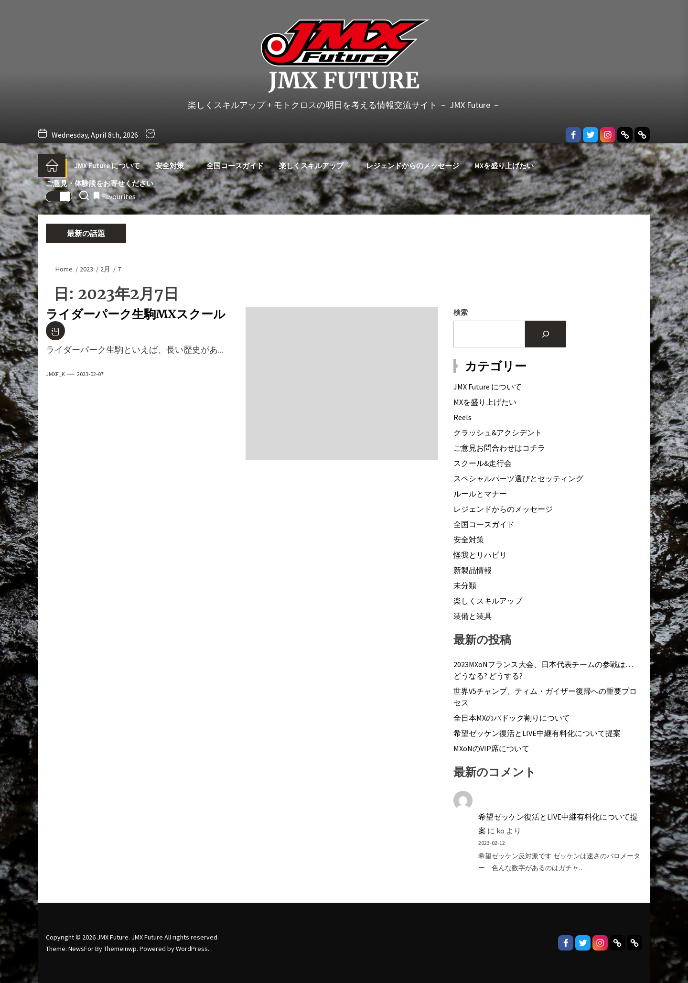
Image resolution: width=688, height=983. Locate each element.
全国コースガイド (235, 165)
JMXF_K (55, 374)
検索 (460, 312)
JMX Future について (107, 165)
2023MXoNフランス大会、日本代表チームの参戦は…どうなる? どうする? (543, 670)
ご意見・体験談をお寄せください (99, 183)
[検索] (545, 334)
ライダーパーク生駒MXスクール (136, 314)
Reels (462, 417)
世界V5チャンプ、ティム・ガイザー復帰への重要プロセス (545, 696)
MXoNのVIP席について (491, 748)
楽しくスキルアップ (315, 165)
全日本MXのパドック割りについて (511, 718)
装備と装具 (472, 616)
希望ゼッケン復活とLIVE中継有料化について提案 (537, 733)
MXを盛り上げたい (504, 165)
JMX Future (344, 81)
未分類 (464, 585)
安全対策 (173, 165)
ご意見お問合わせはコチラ (499, 448)
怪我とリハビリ (480, 555)
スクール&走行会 (482, 463)
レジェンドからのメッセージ (412, 165)
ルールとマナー (480, 493)
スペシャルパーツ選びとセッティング (518, 478)
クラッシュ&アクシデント (497, 432)
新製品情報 (472, 570)
